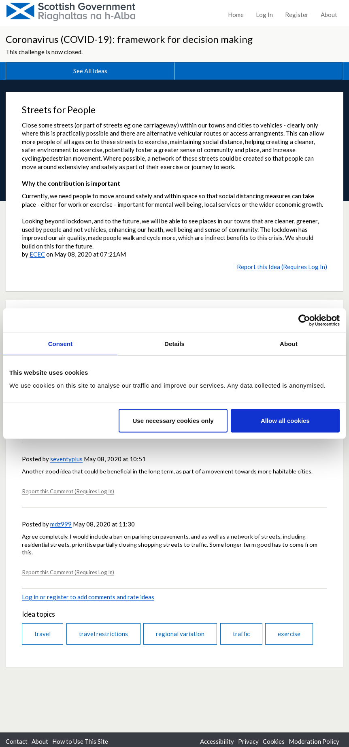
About (329, 14)
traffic (241, 633)
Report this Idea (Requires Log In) (282, 266)
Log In (264, 14)
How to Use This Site (80, 741)
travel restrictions (103, 633)
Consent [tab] (60, 343)
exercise (289, 633)
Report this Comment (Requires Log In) (68, 491)
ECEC (37, 254)
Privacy (248, 741)
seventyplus (66, 459)
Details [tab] (174, 343)
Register (297, 14)
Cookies (274, 741)
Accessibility (217, 741)
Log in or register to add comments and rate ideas (88, 597)
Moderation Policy (314, 741)
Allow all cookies (285, 420)
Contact (17, 741)
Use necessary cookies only (173, 420)
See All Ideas (90, 70)
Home (236, 14)
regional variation (180, 633)
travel (42, 633)
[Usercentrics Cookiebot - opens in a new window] (304, 320)
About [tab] (289, 343)
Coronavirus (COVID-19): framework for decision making (129, 39)
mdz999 (61, 524)
